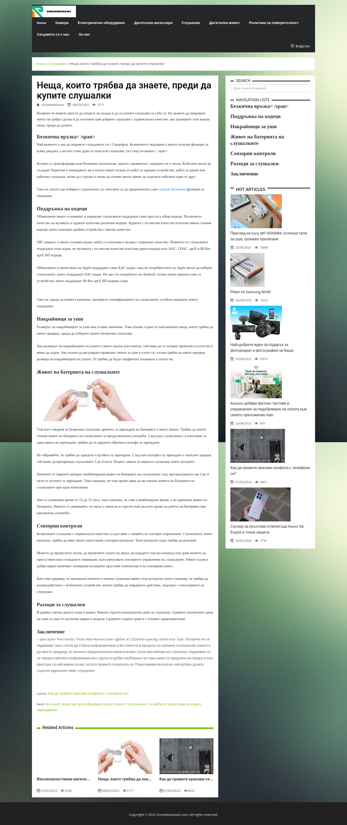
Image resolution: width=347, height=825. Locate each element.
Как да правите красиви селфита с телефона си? (88, 694)
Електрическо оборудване (101, 23)
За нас (84, 34)
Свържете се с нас (53, 34)
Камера (62, 23)
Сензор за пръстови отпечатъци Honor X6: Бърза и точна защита (267, 529)
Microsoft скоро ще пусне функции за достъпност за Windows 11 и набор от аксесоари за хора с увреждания (119, 707)
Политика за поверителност (274, 23)
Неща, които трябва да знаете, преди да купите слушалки (125, 779)
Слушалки (191, 23)
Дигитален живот (224, 23)
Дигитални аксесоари (153, 23)
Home (41, 23)
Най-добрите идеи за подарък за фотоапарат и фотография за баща (261, 348)
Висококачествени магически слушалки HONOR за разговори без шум (64, 779)
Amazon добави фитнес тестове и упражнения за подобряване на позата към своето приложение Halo (268, 409)
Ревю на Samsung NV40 (250, 292)
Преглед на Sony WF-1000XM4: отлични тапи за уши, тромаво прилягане (268, 236)
